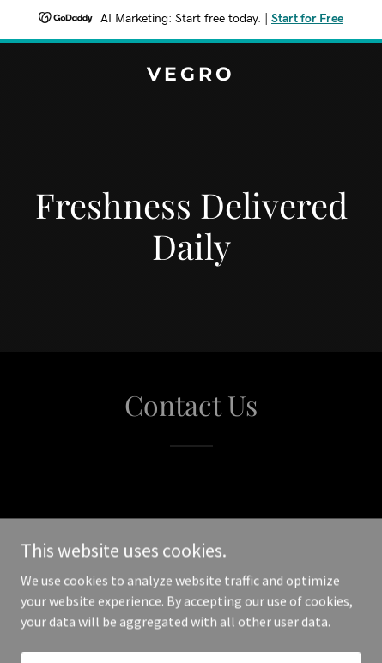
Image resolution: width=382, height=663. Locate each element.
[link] (191, 75)
